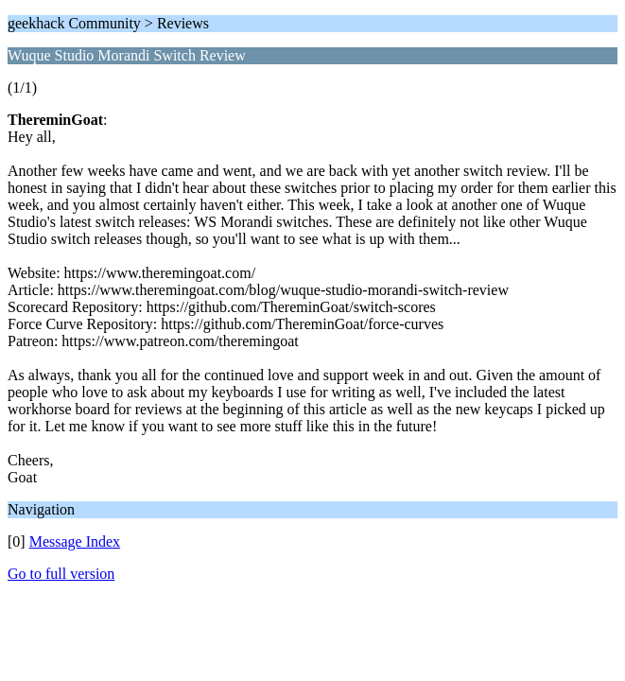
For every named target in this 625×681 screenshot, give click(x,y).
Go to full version (61, 574)
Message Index (74, 541)
